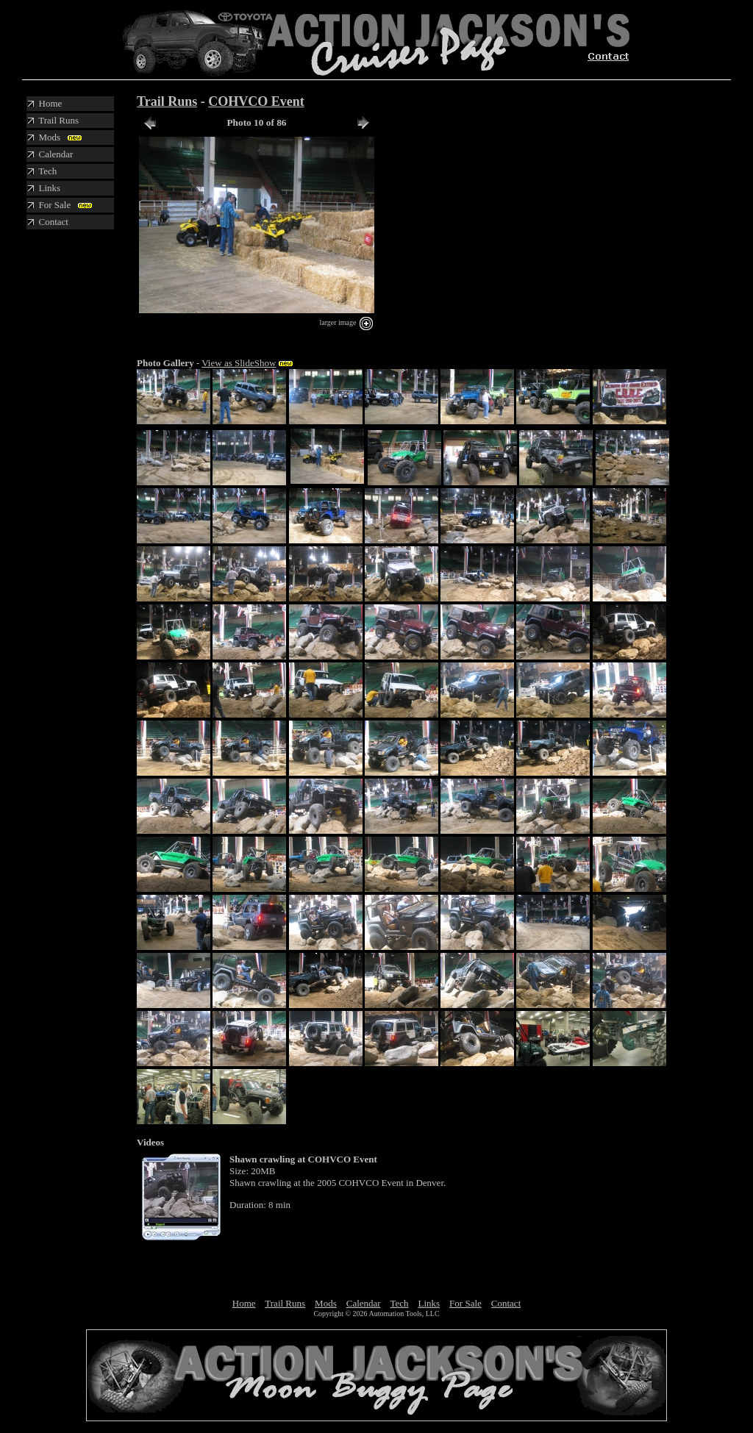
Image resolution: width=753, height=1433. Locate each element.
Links (429, 1303)
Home (244, 1303)
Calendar (363, 1303)
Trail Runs (167, 101)
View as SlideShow (238, 362)
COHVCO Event (256, 101)
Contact (506, 1303)
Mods (326, 1303)
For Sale (465, 1303)
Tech (399, 1303)
